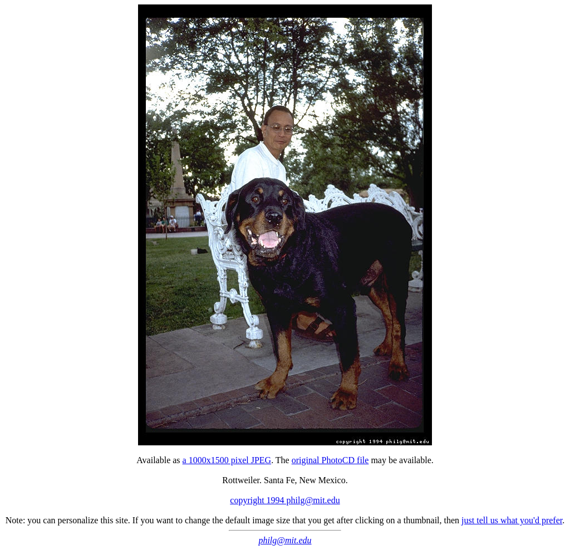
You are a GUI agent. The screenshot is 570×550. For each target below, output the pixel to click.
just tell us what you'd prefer (511, 520)
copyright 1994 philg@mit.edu (285, 500)
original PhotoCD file (330, 460)
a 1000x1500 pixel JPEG (227, 460)
